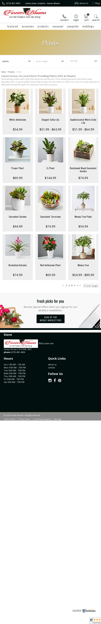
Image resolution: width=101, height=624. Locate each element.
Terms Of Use (9, 419)
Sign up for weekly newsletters (50, 319)
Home (3, 72)
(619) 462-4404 (13, 3)
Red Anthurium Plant (50, 265)
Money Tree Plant (83, 216)
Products (11, 72)
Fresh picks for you (50, 305)
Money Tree (83, 265)
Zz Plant (50, 168)
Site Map (57, 419)
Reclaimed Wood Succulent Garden (83, 169)
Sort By (73, 60)
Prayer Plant (17, 168)
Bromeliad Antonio (18, 265)
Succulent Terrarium (50, 216)
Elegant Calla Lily (50, 119)
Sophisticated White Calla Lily (83, 121)
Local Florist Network (42, 419)
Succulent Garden (17, 216)
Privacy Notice (24, 419)
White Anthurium (17, 119)
